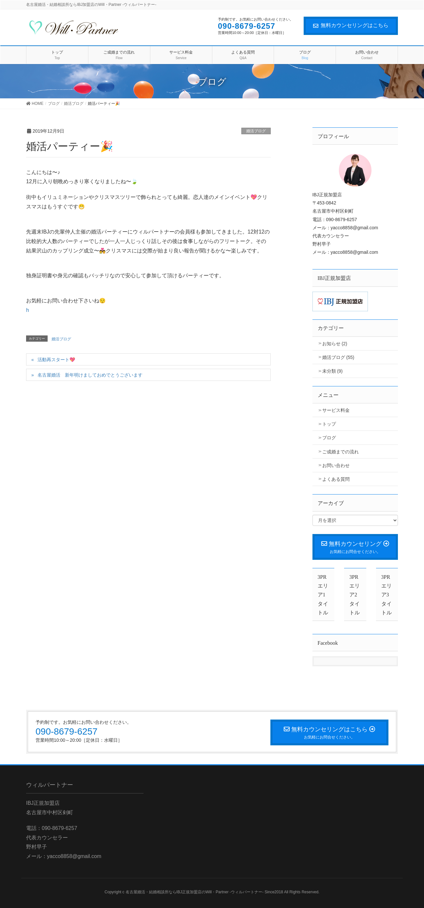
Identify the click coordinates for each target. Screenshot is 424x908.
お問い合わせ (336, 465)
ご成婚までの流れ (340, 451)
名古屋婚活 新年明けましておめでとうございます (90, 375)
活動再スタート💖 (56, 359)
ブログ (329, 437)
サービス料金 (336, 410)
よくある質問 (336, 479)
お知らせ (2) (334, 343)
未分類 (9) (332, 371)
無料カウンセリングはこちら (350, 25)
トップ (329, 424)
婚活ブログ (256, 131)
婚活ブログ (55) (338, 357)
